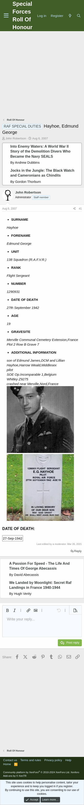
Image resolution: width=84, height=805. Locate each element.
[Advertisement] (42, 75)
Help (68, 760)
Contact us (10, 760)
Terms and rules (30, 760)
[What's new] (69, 16)
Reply (78, 551)
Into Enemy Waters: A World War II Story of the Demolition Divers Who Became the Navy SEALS (40, 151)
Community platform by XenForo (36, 772)
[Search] (78, 16)
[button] (7, 610)
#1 (80, 208)
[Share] (74, 208)
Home (7, 764)
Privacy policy (53, 760)
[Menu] (6, 15)
